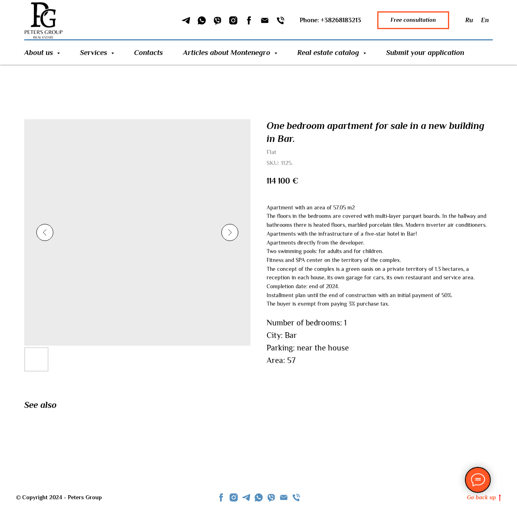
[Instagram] (233, 20)
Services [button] (94, 53)
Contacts (148, 53)
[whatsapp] (259, 497)
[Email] (265, 20)
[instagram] (234, 497)
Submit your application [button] (425, 53)
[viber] (271, 497)
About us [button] (39, 53)
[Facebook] (249, 20)
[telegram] (246, 497)
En (485, 20)
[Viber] (217, 20)
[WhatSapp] (202, 20)
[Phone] (280, 20)
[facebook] (221, 497)
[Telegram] (186, 20)
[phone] (296, 497)
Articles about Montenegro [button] (227, 53)
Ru (469, 20)
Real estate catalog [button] (329, 53)
